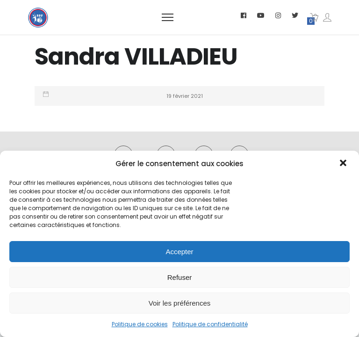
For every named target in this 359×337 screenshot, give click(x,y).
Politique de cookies (140, 324)
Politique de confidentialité (210, 324)
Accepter (179, 252)
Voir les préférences (180, 303)
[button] (344, 163)
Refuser (179, 277)
